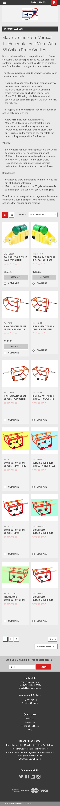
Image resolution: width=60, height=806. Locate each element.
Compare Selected (46, 647)
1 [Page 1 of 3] (5, 639)
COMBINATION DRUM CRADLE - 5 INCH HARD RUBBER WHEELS (15, 466)
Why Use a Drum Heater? (30, 759)
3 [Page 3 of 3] (16, 639)
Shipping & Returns (30, 703)
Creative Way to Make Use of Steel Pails (30, 749)
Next (53, 639)
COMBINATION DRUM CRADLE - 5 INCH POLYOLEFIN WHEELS (14, 533)
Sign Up (42, 2)
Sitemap (28, 803)
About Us (30, 719)
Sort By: (22, 214)
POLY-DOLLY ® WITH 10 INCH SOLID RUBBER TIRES (43, 260)
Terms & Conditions (30, 726)
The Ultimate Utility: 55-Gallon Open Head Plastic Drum (30, 745)
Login (33, 2)
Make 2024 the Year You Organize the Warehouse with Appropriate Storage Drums (30, 753)
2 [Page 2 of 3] (10, 639)
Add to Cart (15, 277)
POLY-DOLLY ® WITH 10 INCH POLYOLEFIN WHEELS (15, 260)
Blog (30, 730)
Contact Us (30, 722)
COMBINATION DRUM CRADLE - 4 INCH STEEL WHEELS (43, 466)
